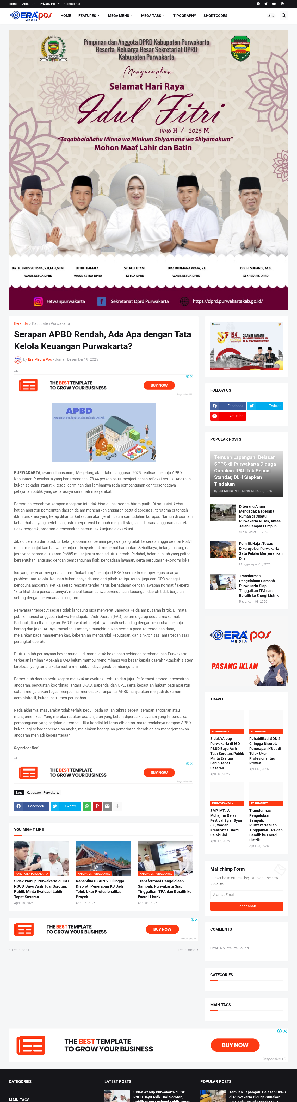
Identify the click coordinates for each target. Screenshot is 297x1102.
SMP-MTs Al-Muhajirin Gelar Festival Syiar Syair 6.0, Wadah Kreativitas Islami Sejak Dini (226, 822)
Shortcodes (215, 16)
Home (13, 4)
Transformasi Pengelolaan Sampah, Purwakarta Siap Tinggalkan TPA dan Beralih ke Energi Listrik (164, 889)
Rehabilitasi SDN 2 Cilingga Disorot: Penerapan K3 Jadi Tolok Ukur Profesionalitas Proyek (100, 889)
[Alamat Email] (246, 894)
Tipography (184, 16)
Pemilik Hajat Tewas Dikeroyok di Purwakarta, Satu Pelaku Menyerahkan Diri (261, 551)
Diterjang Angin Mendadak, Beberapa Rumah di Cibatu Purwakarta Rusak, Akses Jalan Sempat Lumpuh (260, 516)
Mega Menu (118, 16)
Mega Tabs (151, 16)
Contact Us (72, 4)
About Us (28, 4)
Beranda (21, 324)
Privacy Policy (50, 4)
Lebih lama (186, 950)
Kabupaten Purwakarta (51, 324)
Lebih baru (20, 950)
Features (87, 16)
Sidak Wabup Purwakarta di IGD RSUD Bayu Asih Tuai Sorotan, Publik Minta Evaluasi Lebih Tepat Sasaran (41, 889)
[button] (271, 15)
